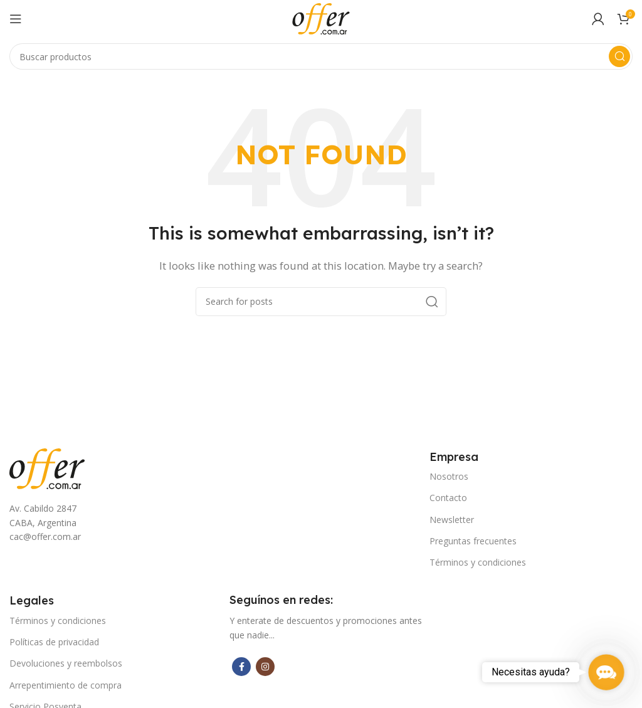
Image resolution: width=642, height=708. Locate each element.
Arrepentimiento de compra (65, 685)
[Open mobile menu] (15, 18)
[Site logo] (321, 17)
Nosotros (448, 476)
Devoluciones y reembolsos (65, 663)
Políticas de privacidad (54, 642)
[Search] (321, 56)
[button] (606, 672)
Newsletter (451, 520)
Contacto (448, 498)
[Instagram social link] (265, 666)
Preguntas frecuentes (473, 541)
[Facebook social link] (241, 666)
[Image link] (47, 467)
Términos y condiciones (477, 562)
